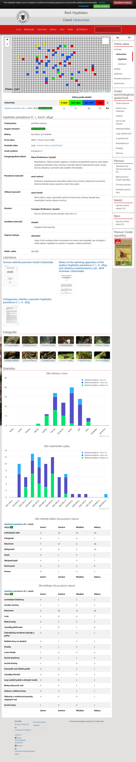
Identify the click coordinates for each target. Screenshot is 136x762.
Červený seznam (123, 184)
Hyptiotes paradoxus (13, 524)
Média (70, 29)
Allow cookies (101, 6)
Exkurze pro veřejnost (121, 109)
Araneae (117, 49)
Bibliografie (29, 29)
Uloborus (122, 64)
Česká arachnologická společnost (20, 740)
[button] (53, 50)
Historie (119, 116)
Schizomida (119, 83)
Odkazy (53, 29)
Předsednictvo (122, 143)
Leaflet (84, 92)
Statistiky (36, 725)
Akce (62, 29)
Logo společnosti (123, 133)
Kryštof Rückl (56, 145)
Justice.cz (18, 735)
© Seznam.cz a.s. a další (100, 92)
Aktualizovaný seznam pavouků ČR (123, 169)
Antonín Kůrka (43, 145)
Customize (83, 6)
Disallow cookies (123, 2)
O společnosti (122, 138)
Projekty (119, 148)
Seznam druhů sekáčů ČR (122, 206)
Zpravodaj (41, 29)
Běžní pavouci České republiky (123, 178)
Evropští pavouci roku (123, 191)
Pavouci (19, 746)
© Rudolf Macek (11, 345)
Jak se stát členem (120, 122)
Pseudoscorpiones (122, 78)
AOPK (17, 754)
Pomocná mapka (39, 722)
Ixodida (117, 69)
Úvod (18, 29)
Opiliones (118, 74)
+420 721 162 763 (22, 724)
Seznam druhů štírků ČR (122, 223)
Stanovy (119, 153)
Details (102, 2)
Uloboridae (81, 20)
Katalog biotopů (123, 129)
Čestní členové (122, 103)
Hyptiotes (122, 59)
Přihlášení (83, 29)
